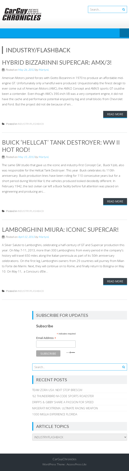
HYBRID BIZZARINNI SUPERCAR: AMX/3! (57, 62)
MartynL (44, 69)
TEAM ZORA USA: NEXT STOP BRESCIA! (57, 389)
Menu (124, 33)
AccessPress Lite (77, 463)
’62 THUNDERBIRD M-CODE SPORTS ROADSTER (63, 395)
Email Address (46, 337)
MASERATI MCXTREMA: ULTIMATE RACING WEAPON (65, 407)
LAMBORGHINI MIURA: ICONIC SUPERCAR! (60, 228)
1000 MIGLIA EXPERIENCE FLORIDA (54, 413)
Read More (115, 114)
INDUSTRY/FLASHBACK (31, 123)
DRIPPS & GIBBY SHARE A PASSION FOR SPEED (63, 401)
